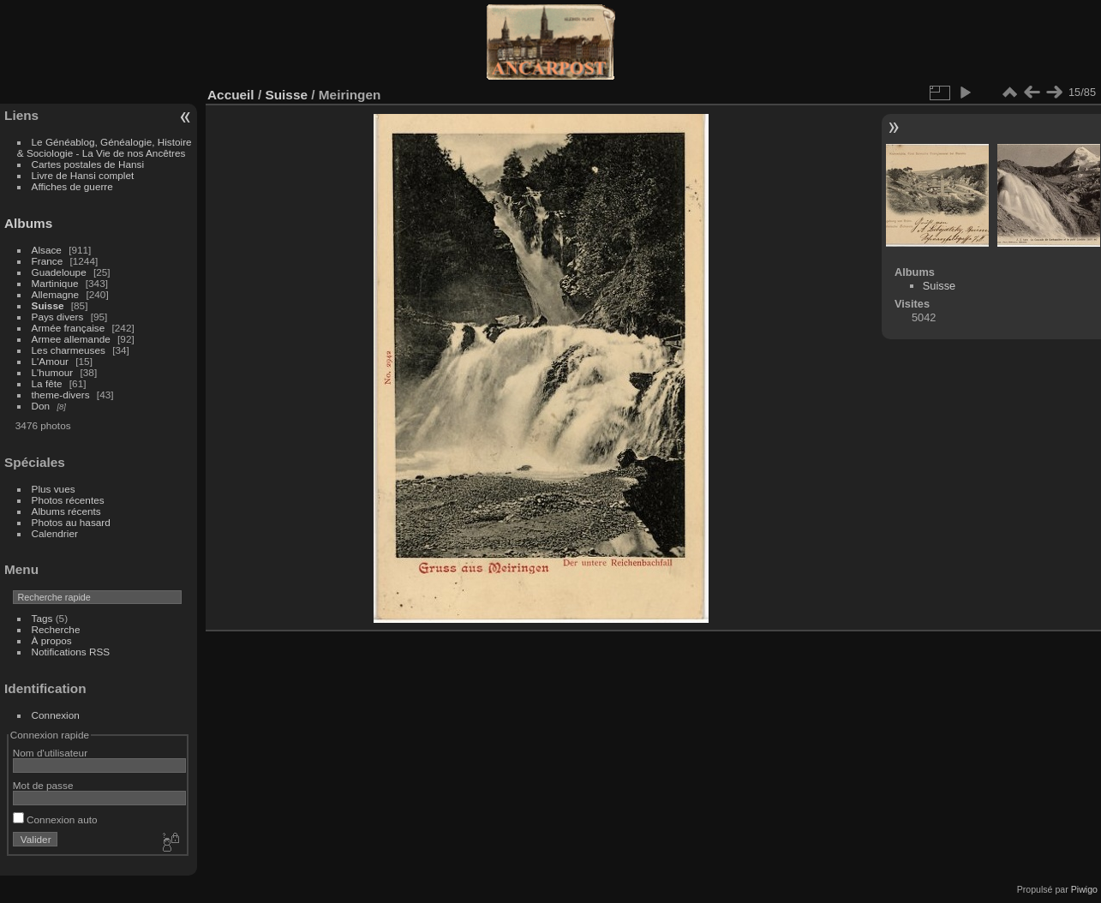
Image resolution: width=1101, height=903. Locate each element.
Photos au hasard (71, 522)
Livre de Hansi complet (83, 175)
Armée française (68, 327)
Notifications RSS (71, 651)
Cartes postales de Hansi (88, 164)
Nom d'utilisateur (50, 752)
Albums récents (66, 511)
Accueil (230, 94)
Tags (42, 618)
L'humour (53, 372)
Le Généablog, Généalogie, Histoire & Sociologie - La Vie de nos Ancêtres (104, 147)
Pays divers (58, 316)
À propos (52, 640)
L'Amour (50, 361)
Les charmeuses (68, 350)
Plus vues (53, 488)
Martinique (55, 283)
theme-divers (61, 394)
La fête (47, 383)
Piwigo (1084, 889)
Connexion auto (55, 819)
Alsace (47, 249)
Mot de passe (43, 785)
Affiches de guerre (72, 186)
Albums (28, 223)
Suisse (48, 305)
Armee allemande (71, 338)
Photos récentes (68, 499)
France (47, 260)
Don (41, 405)
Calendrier (55, 533)
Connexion (56, 715)
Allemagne (56, 294)
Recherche (56, 629)
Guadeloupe (59, 272)
